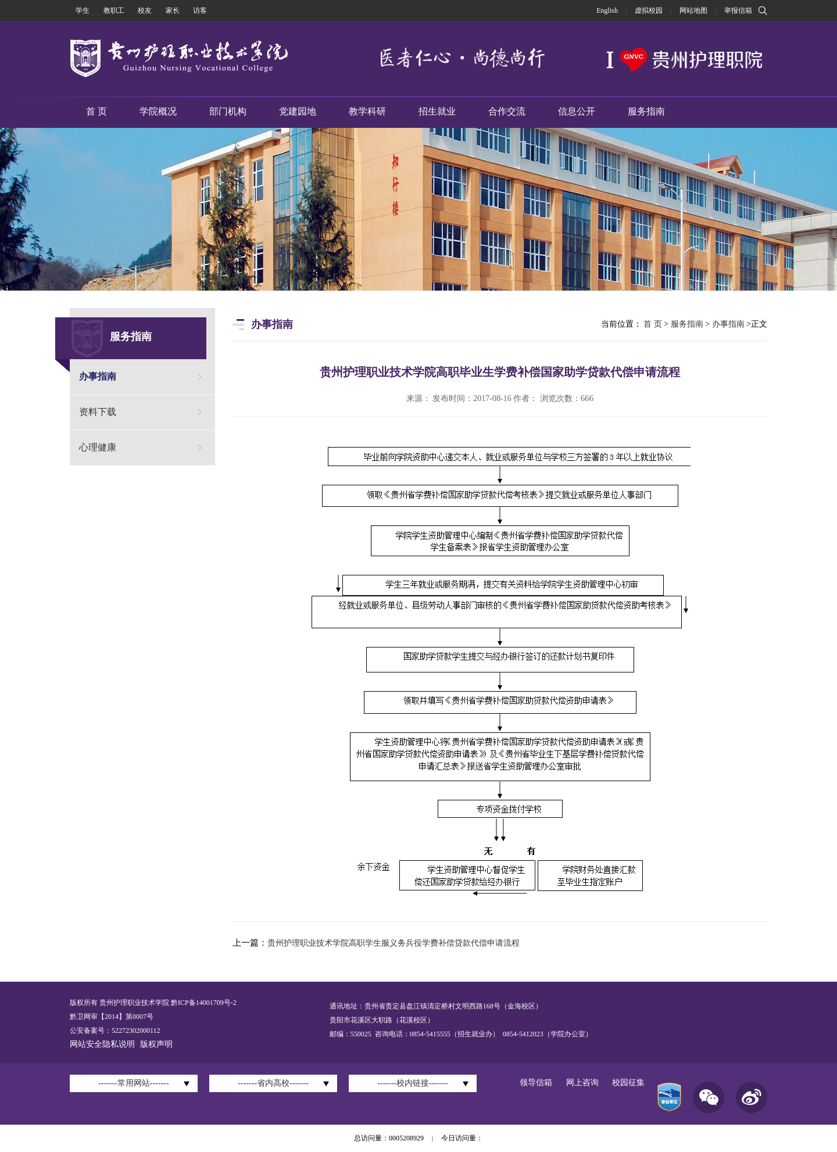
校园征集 (628, 1082)
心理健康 (97, 447)
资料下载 (97, 412)
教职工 (113, 10)
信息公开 (576, 111)
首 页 (96, 111)
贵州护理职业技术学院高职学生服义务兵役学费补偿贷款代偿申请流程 (393, 943)
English (607, 10)
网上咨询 (582, 1082)
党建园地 (297, 111)
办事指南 (97, 376)
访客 (200, 10)
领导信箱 (536, 1082)
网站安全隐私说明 (102, 1044)
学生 (83, 10)
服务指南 (646, 111)
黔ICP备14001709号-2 (203, 1003)
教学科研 (367, 111)
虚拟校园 (649, 10)
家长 (173, 10)
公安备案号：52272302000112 (115, 1030)
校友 (145, 10)
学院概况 (158, 111)
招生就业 (437, 111)
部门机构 (227, 111)
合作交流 (506, 111)
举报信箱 (738, 10)
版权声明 (156, 1044)
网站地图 (693, 10)
